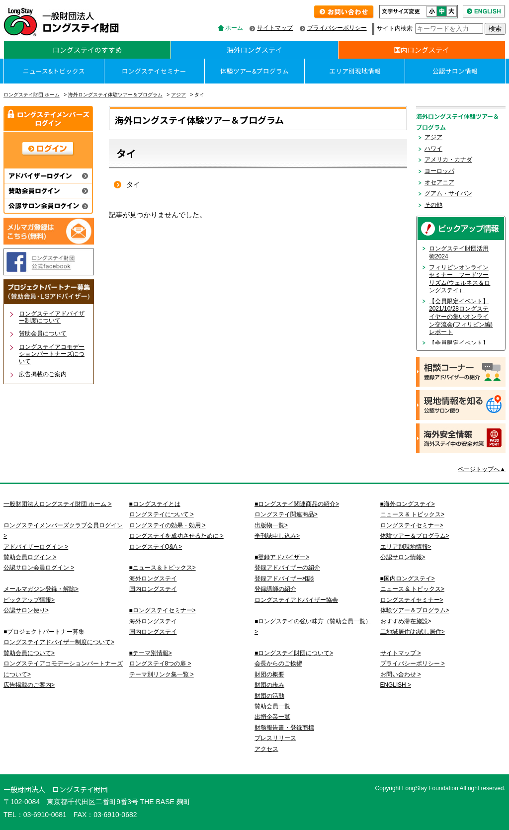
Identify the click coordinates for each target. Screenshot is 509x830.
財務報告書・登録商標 (284, 727)
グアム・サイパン (448, 193)
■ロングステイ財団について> (293, 653)
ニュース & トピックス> (412, 514)
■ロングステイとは (154, 503)
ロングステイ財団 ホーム (31, 94)
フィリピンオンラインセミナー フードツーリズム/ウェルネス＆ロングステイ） (459, 279)
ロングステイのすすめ (87, 50)
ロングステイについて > (161, 514)
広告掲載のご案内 (43, 374)
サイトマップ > (400, 653)
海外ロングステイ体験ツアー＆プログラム (115, 94)
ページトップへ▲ (482, 469)
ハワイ (433, 148)
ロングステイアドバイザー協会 (296, 599)
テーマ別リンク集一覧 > (161, 674)
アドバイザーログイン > (35, 546)
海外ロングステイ (254, 50)
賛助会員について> (29, 653)
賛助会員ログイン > (29, 557)
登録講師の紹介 (275, 588)
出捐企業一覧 (272, 716)
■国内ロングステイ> (407, 578)
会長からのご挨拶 (278, 663)
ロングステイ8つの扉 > (160, 663)
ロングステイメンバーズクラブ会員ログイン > (63, 530)
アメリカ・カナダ (448, 159)
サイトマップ (275, 27)
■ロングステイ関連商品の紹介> (296, 503)
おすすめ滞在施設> (405, 621)
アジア (178, 94)
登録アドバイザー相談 (284, 578)
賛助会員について (43, 333)
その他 (433, 204)
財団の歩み (269, 684)
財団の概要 (269, 674)
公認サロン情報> (402, 557)
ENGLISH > (395, 684)
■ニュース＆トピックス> (162, 567)
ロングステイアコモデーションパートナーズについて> (63, 668)
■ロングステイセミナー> (162, 610)
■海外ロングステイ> (407, 503)
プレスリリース (275, 738)
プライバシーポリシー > (412, 663)
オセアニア (439, 182)
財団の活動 (269, 695)
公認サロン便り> (26, 610)
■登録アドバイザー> (281, 557)
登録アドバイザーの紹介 (287, 567)
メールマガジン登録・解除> (41, 588)
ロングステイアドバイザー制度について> (58, 642)
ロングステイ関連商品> (286, 514)
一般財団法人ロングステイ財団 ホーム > (57, 503)
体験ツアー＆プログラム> (414, 535)
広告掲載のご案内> (29, 684)
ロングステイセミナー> (411, 525)
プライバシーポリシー (337, 27)
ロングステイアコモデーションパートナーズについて (52, 354)
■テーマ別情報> (150, 653)
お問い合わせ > (400, 674)
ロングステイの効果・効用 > (167, 525)
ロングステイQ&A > (155, 546)
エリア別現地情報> (405, 546)
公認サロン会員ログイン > (38, 567)
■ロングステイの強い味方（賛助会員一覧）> (312, 626)
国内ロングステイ (421, 50)
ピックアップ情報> (29, 599)
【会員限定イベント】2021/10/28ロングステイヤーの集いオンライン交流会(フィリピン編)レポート (461, 316)
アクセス (266, 749)
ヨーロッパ (439, 170)
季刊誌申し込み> (277, 535)
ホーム (234, 27)
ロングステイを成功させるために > (176, 535)
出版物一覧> (271, 525)
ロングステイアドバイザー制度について (52, 317)
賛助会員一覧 (272, 706)
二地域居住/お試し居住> (412, 631)
